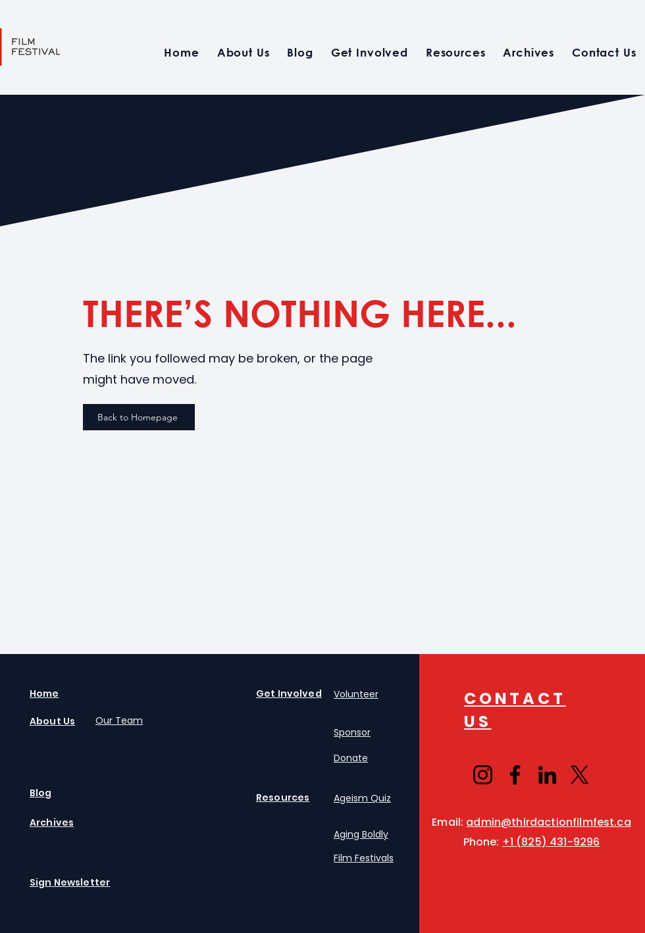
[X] (579, 775)
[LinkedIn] (547, 775)
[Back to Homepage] (139, 417)
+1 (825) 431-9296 (551, 841)
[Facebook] (515, 775)
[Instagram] (483, 775)
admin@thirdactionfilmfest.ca (548, 822)
